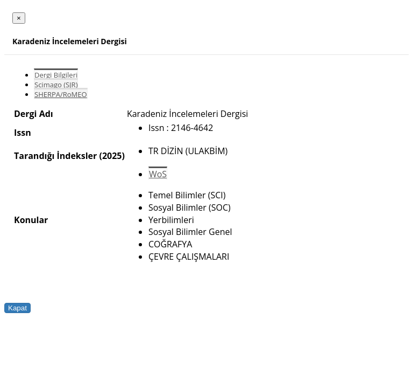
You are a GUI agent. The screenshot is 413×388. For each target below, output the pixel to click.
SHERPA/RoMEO (60, 94)
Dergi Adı (33, 114)
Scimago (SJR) (55, 84)
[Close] (18, 18)
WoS (158, 174)
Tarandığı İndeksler (55, 156)
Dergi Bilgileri (55, 75)
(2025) (111, 156)
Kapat (17, 308)
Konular (31, 220)
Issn (22, 132)
